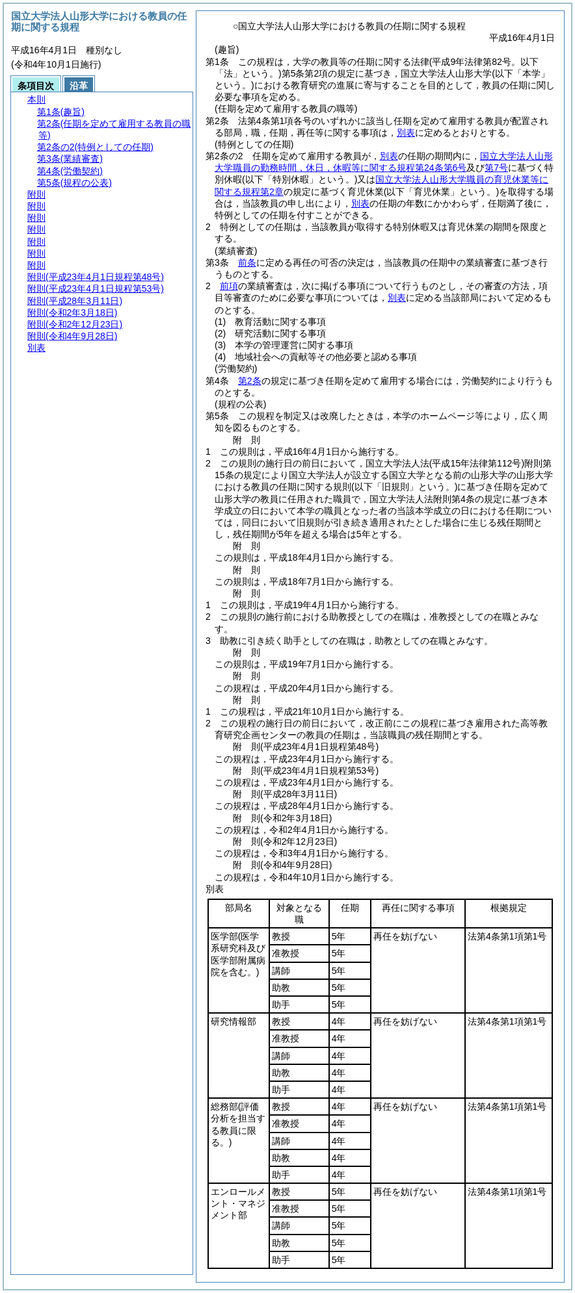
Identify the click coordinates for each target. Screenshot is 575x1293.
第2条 (249, 381)
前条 (247, 262)
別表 (406, 132)
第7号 (496, 167)
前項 (229, 286)
